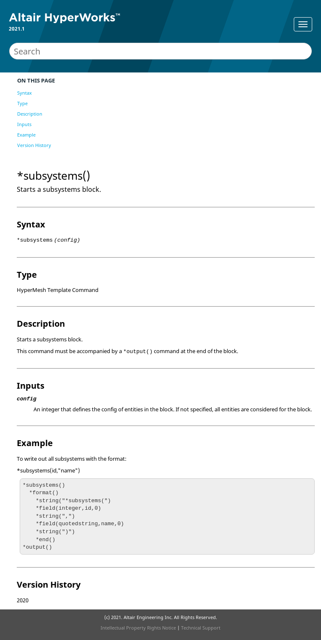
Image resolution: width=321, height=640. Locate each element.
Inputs (24, 124)
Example (26, 135)
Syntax (24, 93)
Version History (34, 145)
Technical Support (200, 628)
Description (29, 114)
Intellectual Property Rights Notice (138, 628)
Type (22, 103)
